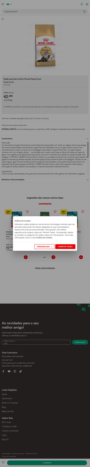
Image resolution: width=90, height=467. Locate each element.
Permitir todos (65, 246)
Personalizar (44, 246)
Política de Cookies (44, 237)
